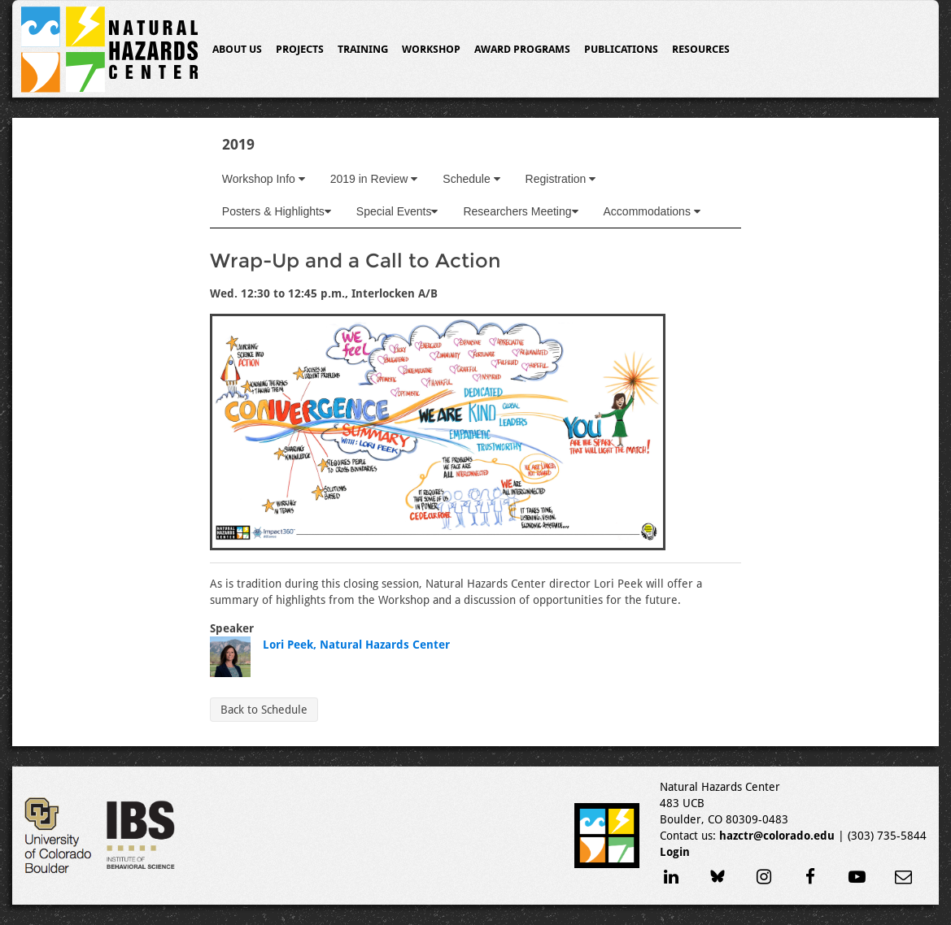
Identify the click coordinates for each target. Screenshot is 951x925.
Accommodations (652, 211)
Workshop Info (263, 178)
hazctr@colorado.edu (777, 835)
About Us (237, 49)
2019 (238, 144)
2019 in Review (374, 178)
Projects (300, 49)
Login (675, 851)
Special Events (397, 211)
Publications (621, 49)
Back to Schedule (264, 709)
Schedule (471, 178)
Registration (561, 178)
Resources (701, 49)
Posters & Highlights (276, 211)
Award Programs (522, 49)
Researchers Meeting (520, 211)
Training (363, 49)
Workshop (431, 49)
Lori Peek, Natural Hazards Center (356, 644)
